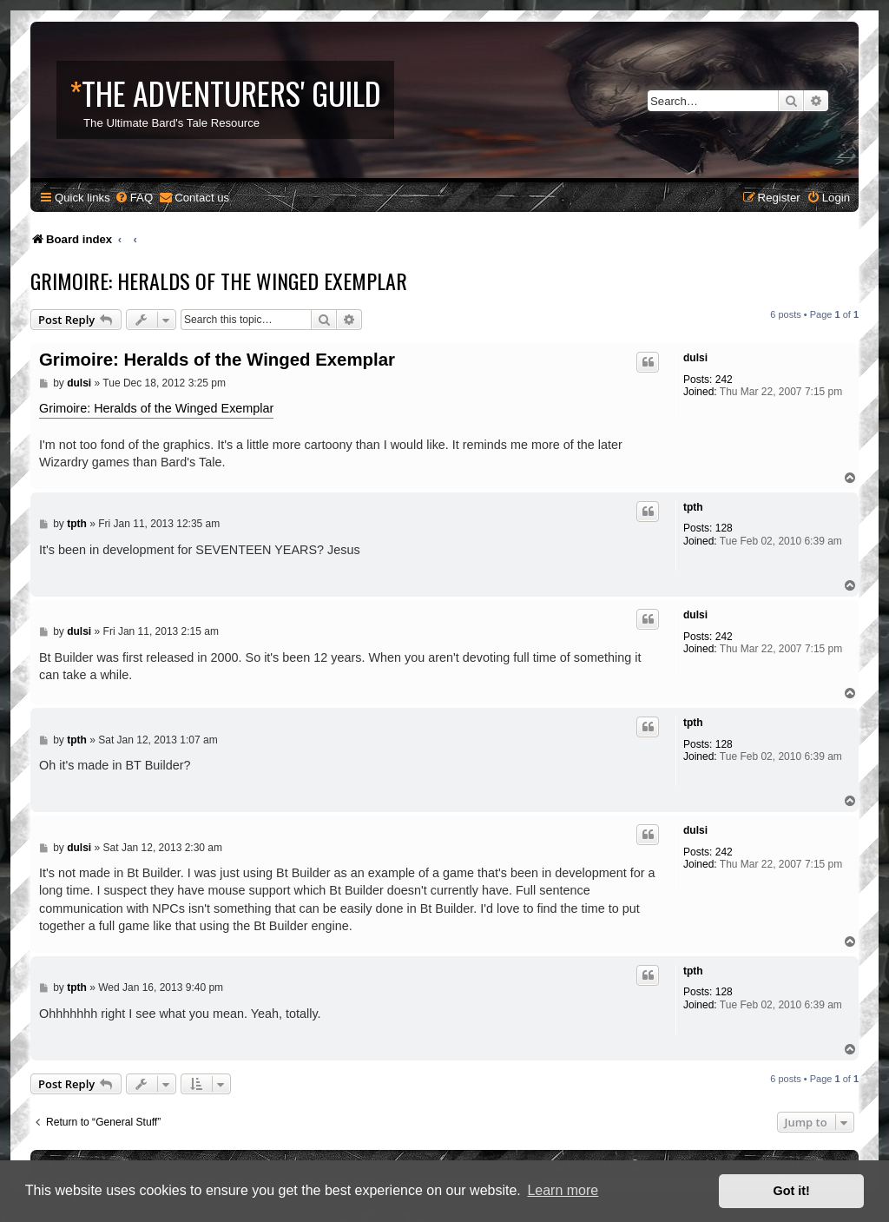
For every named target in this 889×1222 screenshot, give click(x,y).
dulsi (695, 358)
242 (724, 379)
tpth (693, 507)
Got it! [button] (792, 1191)
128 (724, 528)
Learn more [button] (562, 1190)
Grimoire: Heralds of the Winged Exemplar (218, 280)
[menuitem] (134, 197)
